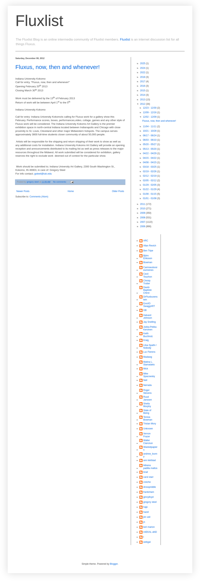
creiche (147, 482)
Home (71, 191)
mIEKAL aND (150, 532)
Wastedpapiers (150, 448)
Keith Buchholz (148, 334)
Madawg (147, 357)
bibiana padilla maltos (150, 466)
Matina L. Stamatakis (149, 363)
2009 (143, 213)
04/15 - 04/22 (150, 158)
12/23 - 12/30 (150, 107)
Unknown (148, 428)
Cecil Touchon (147, 275)
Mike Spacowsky (149, 375)
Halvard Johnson (147, 316)
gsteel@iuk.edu (43, 173)
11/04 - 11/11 (150, 126)
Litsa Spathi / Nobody (150, 346)
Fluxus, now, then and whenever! (57, 67)
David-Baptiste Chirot (147, 290)
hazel (146, 512)
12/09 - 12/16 (150, 112)
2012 (143, 104)
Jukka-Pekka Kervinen (150, 328)
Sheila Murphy (147, 405)
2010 (143, 208)
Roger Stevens (147, 391)
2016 (143, 86)
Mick (145, 368)
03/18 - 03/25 (150, 166)
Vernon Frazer (147, 435)
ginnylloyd (148, 497)
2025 (143, 63)
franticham (148, 492)
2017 (143, 81)
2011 (143, 204)
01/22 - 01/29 (150, 189)
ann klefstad (149, 460)
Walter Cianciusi (148, 441)
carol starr (148, 477)
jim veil (146, 517)
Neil (145, 380)
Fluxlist (39, 20)
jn (144, 522)
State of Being (147, 411)
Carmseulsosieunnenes (150, 268)
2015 (143, 90)
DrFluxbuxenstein (150, 298)
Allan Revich (149, 245)
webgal (147, 542)
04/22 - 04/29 (150, 153)
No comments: (60, 182)
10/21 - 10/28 (150, 131)
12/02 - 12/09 (150, 117)
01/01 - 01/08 (150, 198)
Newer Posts (22, 191)
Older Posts (118, 191)
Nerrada (147, 385)
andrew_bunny (150, 455)
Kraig (146, 340)
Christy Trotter (146, 282)
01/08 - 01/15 (150, 194)
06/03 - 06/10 (150, 140)
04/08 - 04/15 (150, 162)
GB (145, 310)
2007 (143, 222)
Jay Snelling (149, 322)
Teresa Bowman (147, 418)
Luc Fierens (149, 352)
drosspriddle (149, 487)
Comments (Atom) (38, 196)
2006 (143, 226)
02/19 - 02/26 (150, 171)
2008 (143, 217)
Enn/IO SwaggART (149, 305)
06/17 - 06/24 (150, 135)
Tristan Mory (149, 423)
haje (145, 507)
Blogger (114, 564)
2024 (143, 68)
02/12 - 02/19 (150, 176)
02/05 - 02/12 (150, 180)
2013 (143, 99)
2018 (143, 77)
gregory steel (150, 502)
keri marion (149, 527)
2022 (143, 72)
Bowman (147, 262)
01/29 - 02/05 (150, 185)
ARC (145, 240)
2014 (143, 95)
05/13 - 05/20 (150, 149)
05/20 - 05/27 (150, 144)
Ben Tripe (148, 250)
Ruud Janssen (147, 398)
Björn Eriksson (147, 257)
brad (145, 472)
